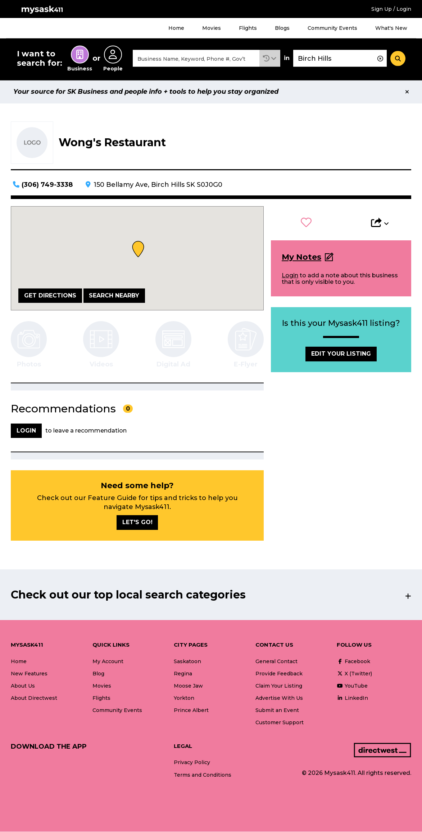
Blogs (282, 28)
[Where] (340, 58)
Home (176, 28)
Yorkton (184, 698)
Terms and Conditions (202, 775)
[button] (269, 58)
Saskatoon (187, 661)
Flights (248, 28)
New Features (29, 674)
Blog (98, 674)
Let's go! (137, 522)
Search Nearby (114, 295)
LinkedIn (352, 698)
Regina (183, 674)
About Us (23, 686)
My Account (107, 661)
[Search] (397, 58)
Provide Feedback (279, 674)
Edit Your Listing (341, 354)
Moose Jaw (188, 686)
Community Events (332, 28)
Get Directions (50, 295)
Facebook (353, 661)
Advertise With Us (279, 698)
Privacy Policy (192, 763)
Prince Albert (191, 710)
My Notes (301, 257)
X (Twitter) (354, 674)
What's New (391, 28)
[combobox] (196, 58)
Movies (211, 28)
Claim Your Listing (278, 686)
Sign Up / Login (391, 9)
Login (290, 275)
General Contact (276, 661)
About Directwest (34, 698)
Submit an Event (277, 710)
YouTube (352, 686)
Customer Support (279, 723)
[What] (196, 58)
